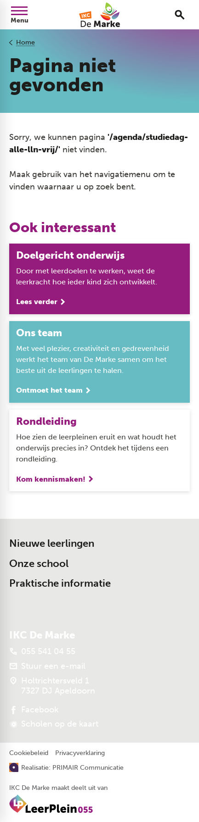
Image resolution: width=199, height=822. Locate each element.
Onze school (38, 563)
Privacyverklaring (80, 753)
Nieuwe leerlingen (51, 543)
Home (25, 42)
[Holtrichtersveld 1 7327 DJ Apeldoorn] (52, 686)
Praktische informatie (60, 583)
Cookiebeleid (28, 753)
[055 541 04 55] (42, 651)
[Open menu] (19, 15)
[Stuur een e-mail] (47, 666)
